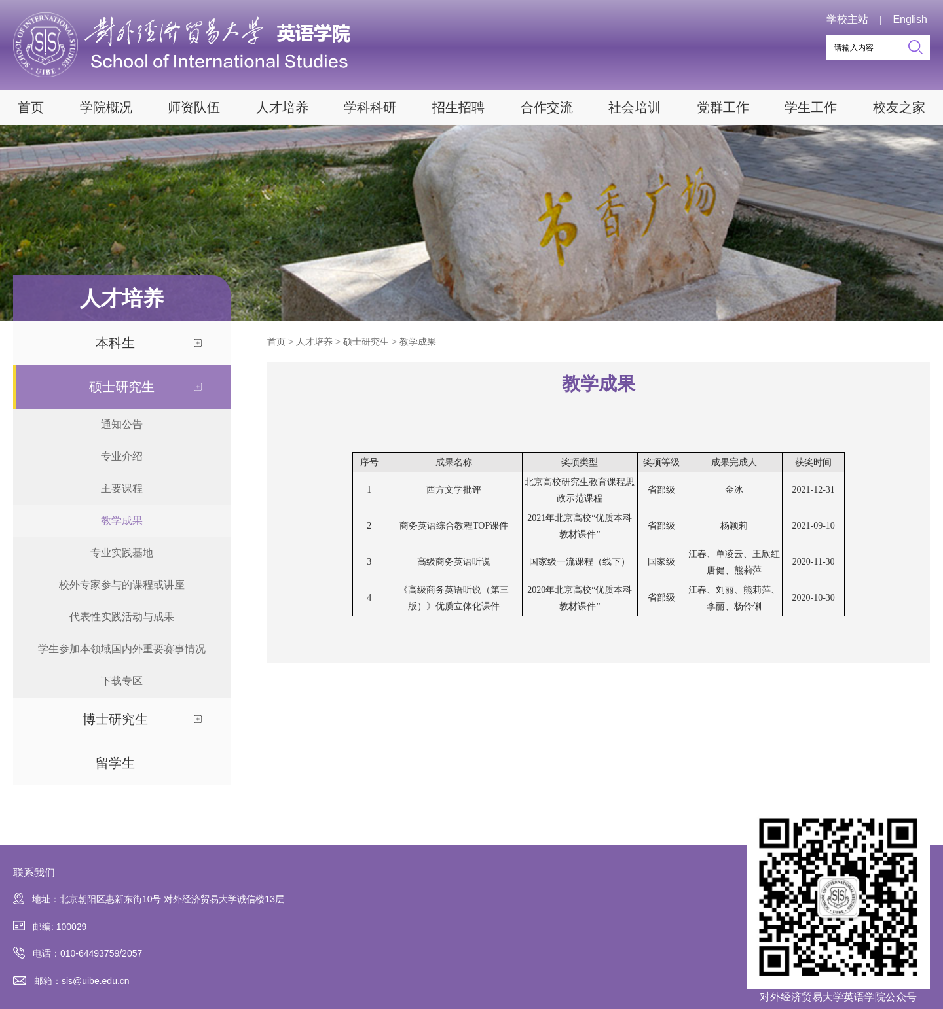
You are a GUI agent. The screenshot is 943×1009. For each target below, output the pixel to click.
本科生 (115, 343)
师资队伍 (194, 107)
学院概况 (106, 107)
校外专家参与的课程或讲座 (122, 584)
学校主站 (847, 19)
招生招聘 (458, 107)
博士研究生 (115, 719)
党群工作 (723, 107)
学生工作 (811, 107)
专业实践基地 (121, 552)
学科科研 (370, 107)
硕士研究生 (122, 387)
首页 (31, 107)
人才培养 (282, 107)
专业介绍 (122, 456)
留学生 (115, 763)
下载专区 (122, 680)
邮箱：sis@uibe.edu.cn (71, 981)
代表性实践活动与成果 (121, 616)
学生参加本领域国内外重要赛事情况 (122, 648)
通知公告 (122, 424)
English (910, 19)
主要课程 (122, 488)
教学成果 (122, 520)
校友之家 (899, 107)
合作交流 (547, 107)
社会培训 (634, 107)
